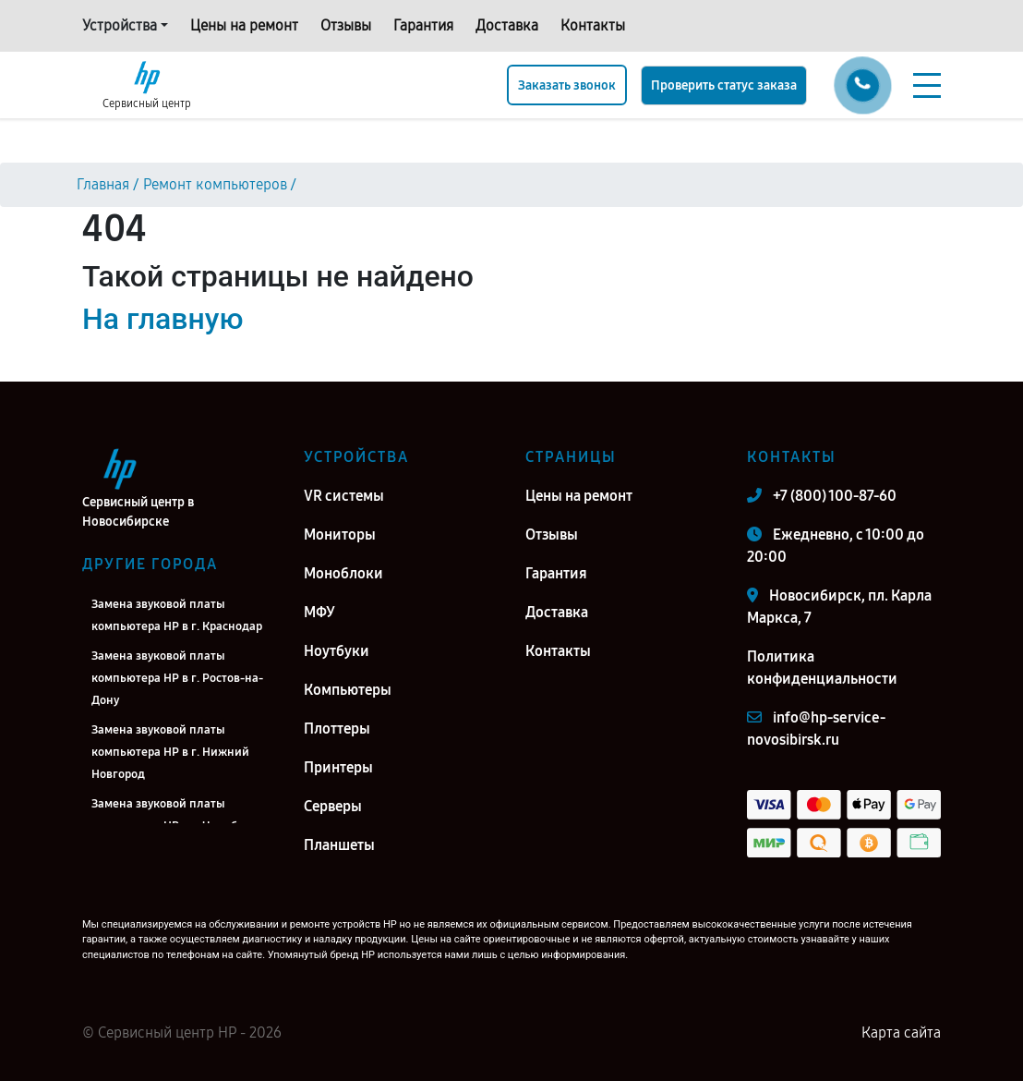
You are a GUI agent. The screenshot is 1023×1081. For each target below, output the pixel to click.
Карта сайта (901, 1032)
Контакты (592, 25)
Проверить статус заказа (724, 85)
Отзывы (345, 25)
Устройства (119, 25)
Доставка (506, 25)
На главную (162, 318)
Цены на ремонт (244, 25)
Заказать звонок (567, 85)
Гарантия (423, 25)
